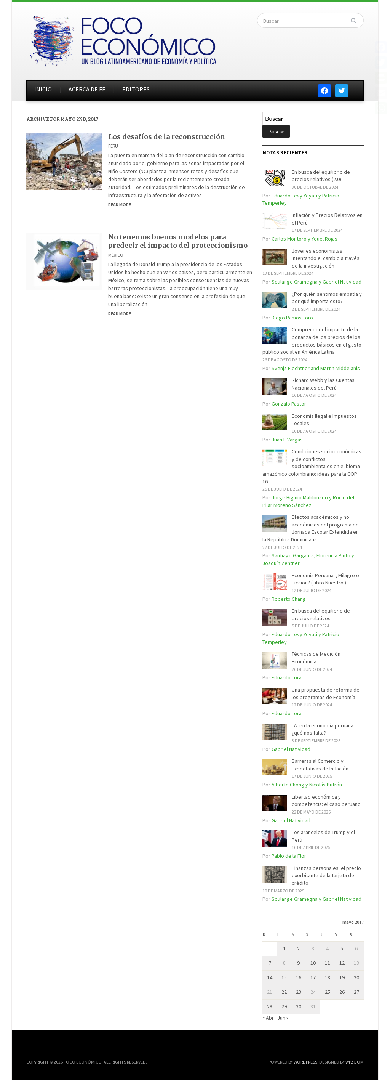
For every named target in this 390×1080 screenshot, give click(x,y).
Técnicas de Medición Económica (316, 657)
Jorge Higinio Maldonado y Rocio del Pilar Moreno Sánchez (308, 501)
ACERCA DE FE (87, 89)
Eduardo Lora (287, 677)
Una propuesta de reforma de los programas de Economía (326, 693)
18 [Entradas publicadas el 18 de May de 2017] (327, 977)
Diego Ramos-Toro (292, 317)
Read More (119, 204)
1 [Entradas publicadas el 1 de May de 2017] (284, 948)
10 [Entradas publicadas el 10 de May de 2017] (313, 963)
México (115, 255)
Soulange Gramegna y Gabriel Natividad (316, 281)
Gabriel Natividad (291, 749)
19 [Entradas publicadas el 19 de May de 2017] (342, 977)
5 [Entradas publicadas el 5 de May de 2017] (341, 948)
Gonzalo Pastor (289, 403)
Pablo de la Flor (289, 855)
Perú (113, 146)
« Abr (268, 1017)
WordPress (305, 1062)
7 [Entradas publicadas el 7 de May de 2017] (270, 963)
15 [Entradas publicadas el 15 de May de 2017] (284, 977)
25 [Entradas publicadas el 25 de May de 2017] (327, 992)
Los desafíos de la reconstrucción (166, 136)
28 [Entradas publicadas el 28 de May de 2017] (269, 1006)
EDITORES (136, 89)
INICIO (43, 89)
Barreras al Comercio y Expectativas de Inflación (320, 764)
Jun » (283, 1017)
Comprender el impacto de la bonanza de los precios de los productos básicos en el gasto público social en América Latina (311, 340)
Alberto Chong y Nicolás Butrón (307, 784)
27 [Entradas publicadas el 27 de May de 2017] (356, 992)
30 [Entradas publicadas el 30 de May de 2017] (298, 1006)
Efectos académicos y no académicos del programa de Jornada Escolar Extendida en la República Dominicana (310, 528)
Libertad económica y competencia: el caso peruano (326, 800)
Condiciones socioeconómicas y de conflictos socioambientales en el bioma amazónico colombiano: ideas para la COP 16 (311, 466)
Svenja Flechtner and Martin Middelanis (316, 368)
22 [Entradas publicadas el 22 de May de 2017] (284, 992)
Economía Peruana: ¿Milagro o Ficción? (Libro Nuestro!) (325, 579)
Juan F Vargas (287, 439)
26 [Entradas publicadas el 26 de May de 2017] (342, 992)
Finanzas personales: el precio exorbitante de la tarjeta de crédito (326, 875)
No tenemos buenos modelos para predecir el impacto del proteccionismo (178, 241)
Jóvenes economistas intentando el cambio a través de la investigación (326, 258)
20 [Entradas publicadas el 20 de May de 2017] (356, 977)
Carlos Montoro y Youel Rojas (304, 238)
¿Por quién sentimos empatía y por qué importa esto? (327, 297)
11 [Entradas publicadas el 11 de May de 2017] (327, 963)
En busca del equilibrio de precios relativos (321, 614)
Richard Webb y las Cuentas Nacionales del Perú (323, 384)
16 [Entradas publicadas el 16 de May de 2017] (298, 977)
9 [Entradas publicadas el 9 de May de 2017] (298, 963)
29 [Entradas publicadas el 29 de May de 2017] (284, 1006)
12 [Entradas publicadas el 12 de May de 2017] (342, 963)
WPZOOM (354, 1062)
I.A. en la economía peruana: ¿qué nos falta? (323, 729)
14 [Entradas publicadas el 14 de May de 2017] (269, 977)
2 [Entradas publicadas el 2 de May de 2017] (298, 948)
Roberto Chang (289, 598)
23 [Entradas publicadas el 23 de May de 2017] (298, 992)
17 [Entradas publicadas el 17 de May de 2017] (313, 977)
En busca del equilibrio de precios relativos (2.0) (321, 175)
